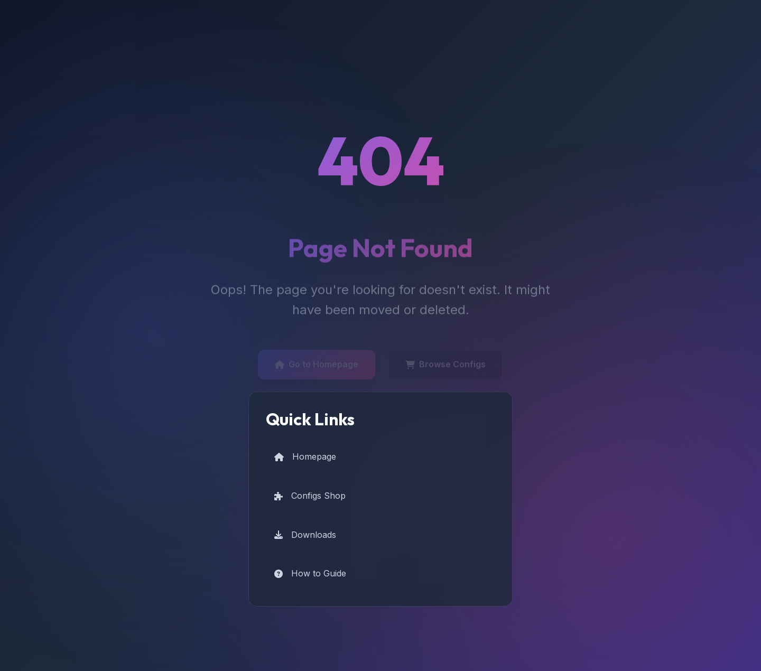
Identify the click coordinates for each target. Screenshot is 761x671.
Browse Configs (445, 366)
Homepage (305, 456)
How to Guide (310, 573)
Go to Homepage (316, 366)
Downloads (305, 534)
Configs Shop (310, 495)
